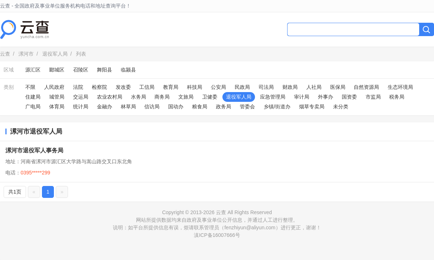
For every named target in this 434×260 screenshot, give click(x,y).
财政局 (290, 87)
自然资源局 (366, 87)
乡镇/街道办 (277, 106)
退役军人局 (55, 54)
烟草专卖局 (311, 106)
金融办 (104, 106)
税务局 (396, 97)
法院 (78, 87)
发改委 (123, 87)
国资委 (349, 97)
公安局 (218, 87)
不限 (30, 87)
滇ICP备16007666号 (217, 235)
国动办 (175, 106)
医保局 (337, 87)
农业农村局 (109, 97)
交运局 (80, 97)
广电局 (33, 106)
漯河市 (26, 54)
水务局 (138, 97)
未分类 (340, 106)
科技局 (194, 87)
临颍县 (128, 70)
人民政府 (54, 87)
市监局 (373, 97)
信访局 (151, 106)
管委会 (247, 106)
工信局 (146, 87)
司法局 (266, 87)
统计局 (80, 106)
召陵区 (80, 70)
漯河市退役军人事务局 (34, 150)
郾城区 (56, 70)
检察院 (99, 87)
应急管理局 (272, 97)
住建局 (33, 97)
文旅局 (185, 97)
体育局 (56, 106)
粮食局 (199, 106)
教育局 (170, 87)
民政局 (242, 87)
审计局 (301, 97)
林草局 (128, 106)
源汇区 (33, 70)
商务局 (162, 97)
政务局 (223, 106)
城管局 (56, 97)
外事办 (325, 97)
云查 (5, 54)
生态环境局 (400, 87)
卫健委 (209, 97)
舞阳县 (104, 70)
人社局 (314, 87)
